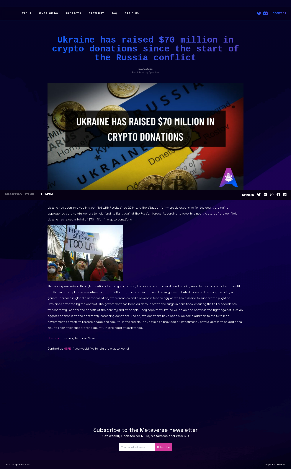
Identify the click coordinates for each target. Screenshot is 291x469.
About (27, 13)
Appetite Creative (275, 464)
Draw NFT (96, 13)
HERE (67, 348)
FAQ (114, 13)
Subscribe (163, 447)
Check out (55, 338)
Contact (280, 13)
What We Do (48, 13)
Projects (73, 13)
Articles (132, 13)
